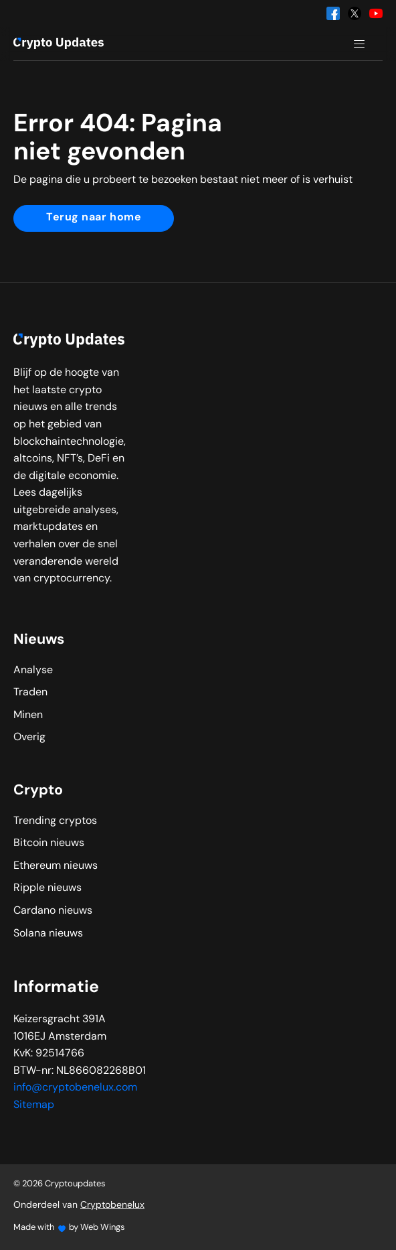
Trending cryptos (55, 821)
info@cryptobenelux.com (75, 1088)
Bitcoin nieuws (48, 843)
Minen (28, 715)
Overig (29, 737)
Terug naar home (93, 217)
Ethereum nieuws (55, 866)
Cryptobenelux (112, 1205)
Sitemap (33, 1105)
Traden (30, 692)
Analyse (33, 670)
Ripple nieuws (47, 888)
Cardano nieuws (52, 911)
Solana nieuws (48, 933)
